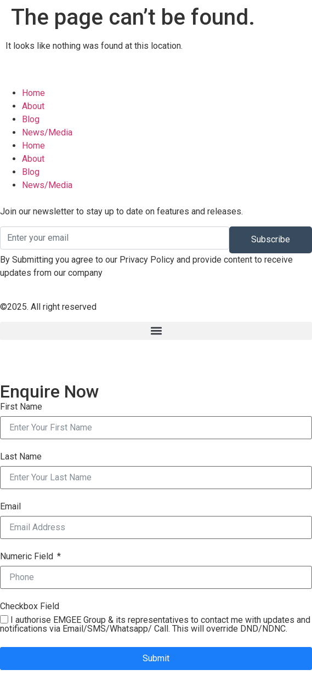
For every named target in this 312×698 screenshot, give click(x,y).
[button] (156, 331)
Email (10, 506)
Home (33, 145)
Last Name (21, 456)
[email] (114, 237)
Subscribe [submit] (270, 239)
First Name (21, 406)
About (33, 159)
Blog (30, 172)
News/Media (47, 185)
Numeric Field (26, 556)
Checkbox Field (29, 606)
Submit (156, 658)
